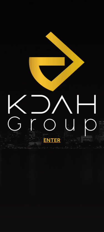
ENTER (52, 140)
